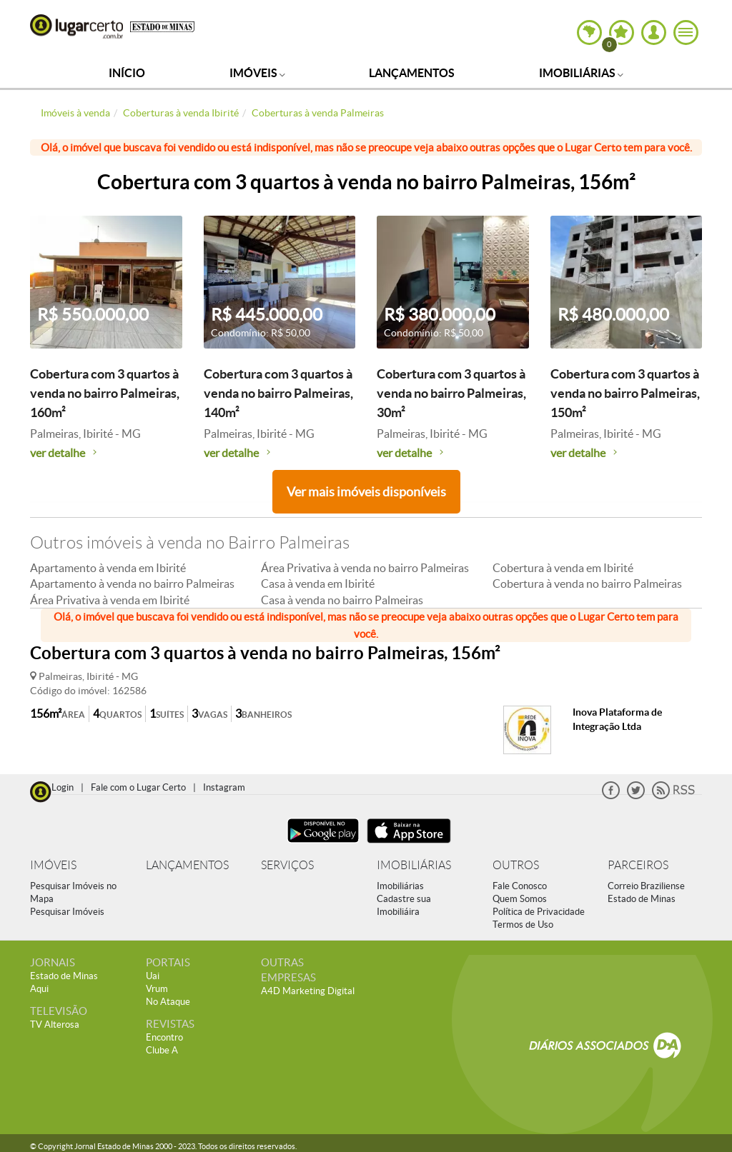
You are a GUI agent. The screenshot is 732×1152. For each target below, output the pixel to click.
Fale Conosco (520, 886)
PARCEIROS (638, 865)
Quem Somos (520, 898)
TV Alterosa (54, 1024)
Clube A (162, 1050)
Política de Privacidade (539, 911)
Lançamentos (412, 72)
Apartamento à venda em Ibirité (108, 567)
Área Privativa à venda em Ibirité (109, 599)
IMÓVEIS (53, 865)
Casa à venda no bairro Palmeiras (342, 599)
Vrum (157, 988)
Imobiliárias (581, 72)
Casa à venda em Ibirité (318, 583)
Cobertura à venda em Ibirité (563, 567)
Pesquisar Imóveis (67, 911)
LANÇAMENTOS (187, 865)
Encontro (164, 1037)
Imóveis (257, 72)
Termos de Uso (523, 924)
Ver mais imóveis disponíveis (366, 491)
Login (62, 787)
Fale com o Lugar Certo (138, 787)
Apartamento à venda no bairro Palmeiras (132, 583)
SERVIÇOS (287, 865)
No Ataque (168, 1001)
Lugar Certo (76, 26)
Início (127, 72)
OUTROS (516, 865)
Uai (152, 976)
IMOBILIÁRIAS (414, 865)
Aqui (39, 988)
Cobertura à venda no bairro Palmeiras (587, 583)
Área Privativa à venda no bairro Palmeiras (365, 567)
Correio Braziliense (646, 886)
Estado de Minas (642, 898)
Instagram (224, 787)
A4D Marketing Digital (308, 991)
